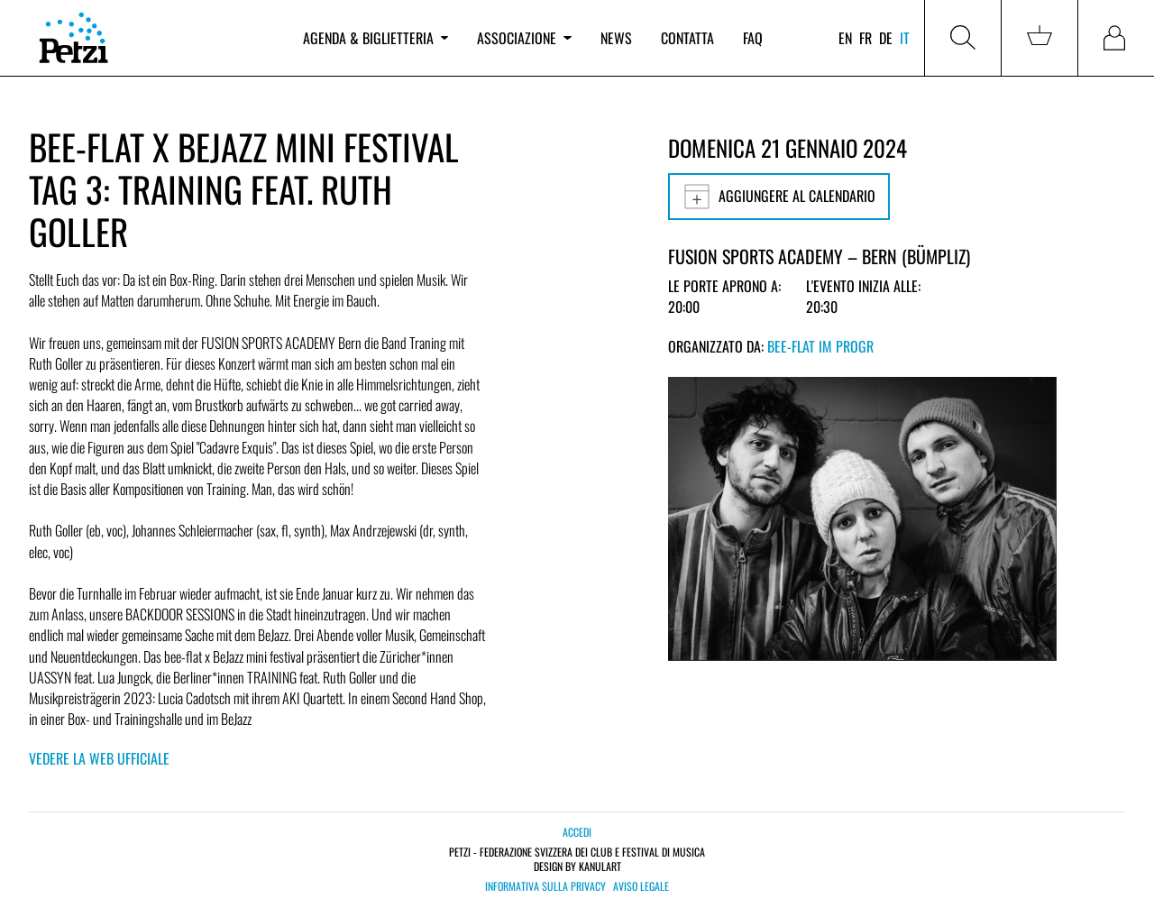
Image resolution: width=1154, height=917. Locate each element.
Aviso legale (641, 886)
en (845, 38)
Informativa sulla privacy (545, 886)
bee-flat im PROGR (820, 346)
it (905, 38)
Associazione (524, 38)
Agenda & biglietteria (375, 38)
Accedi (577, 831)
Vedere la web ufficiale (99, 758)
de (886, 38)
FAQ (753, 38)
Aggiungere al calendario (778, 196)
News (616, 38)
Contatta (687, 38)
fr (865, 38)
